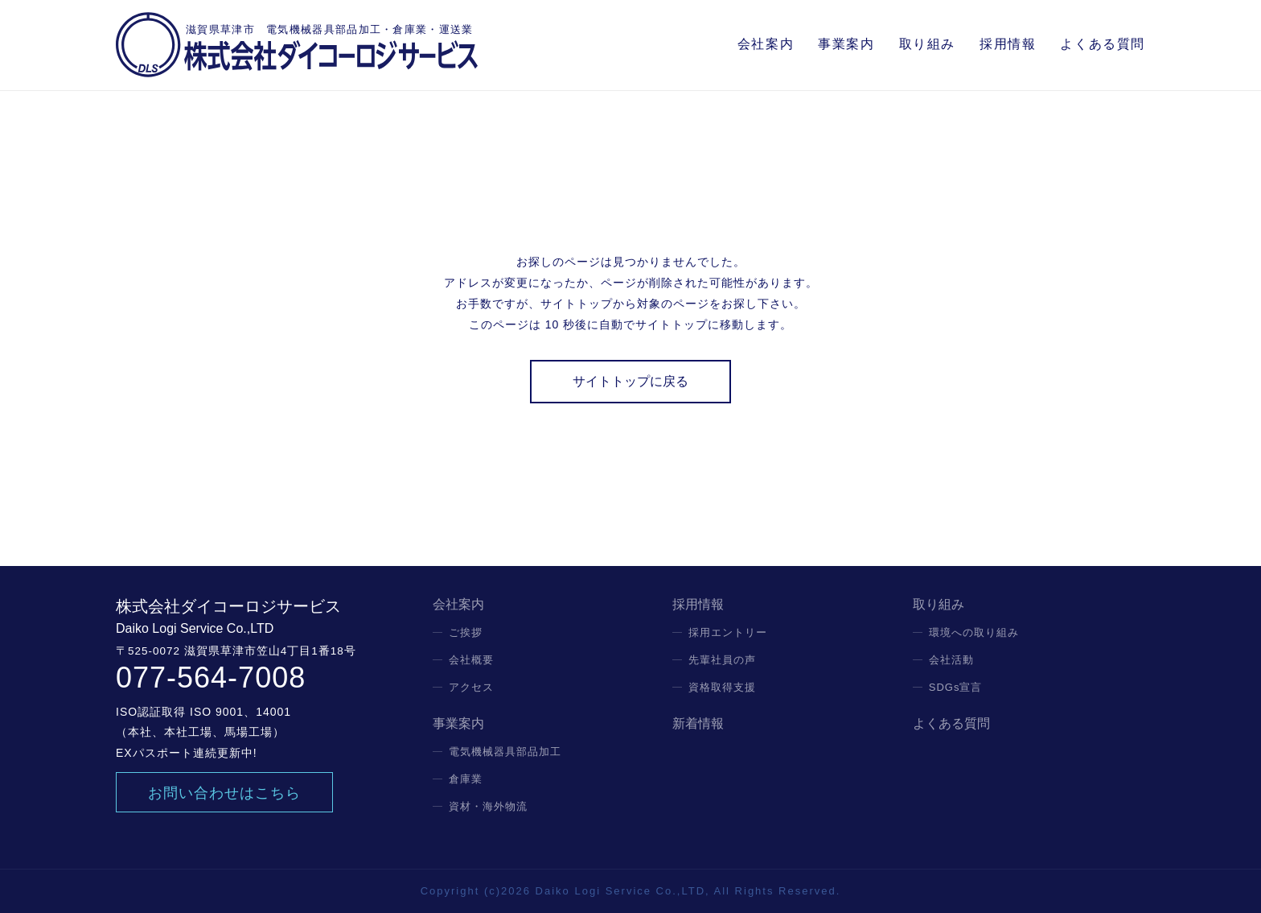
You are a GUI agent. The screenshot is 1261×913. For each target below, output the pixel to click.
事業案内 (846, 44)
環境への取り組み (974, 632)
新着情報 (698, 723)
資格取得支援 (722, 687)
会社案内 (765, 44)
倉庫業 (466, 779)
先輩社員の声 (722, 660)
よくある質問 (1102, 44)
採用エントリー (727, 632)
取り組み (927, 44)
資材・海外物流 (488, 806)
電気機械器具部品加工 (505, 752)
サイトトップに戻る (630, 381)
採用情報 (1008, 44)
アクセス (471, 687)
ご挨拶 (466, 632)
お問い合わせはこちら (224, 793)
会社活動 (951, 660)
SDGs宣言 (956, 687)
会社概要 (471, 660)
